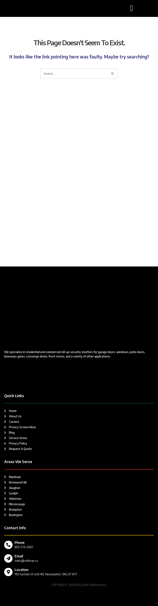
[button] (131, 8)
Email (19, 556)
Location (21, 570)
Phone (20, 542)
